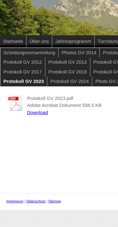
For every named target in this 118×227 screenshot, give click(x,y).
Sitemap (54, 201)
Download (37, 112)
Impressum (14, 201)
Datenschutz (35, 201)
